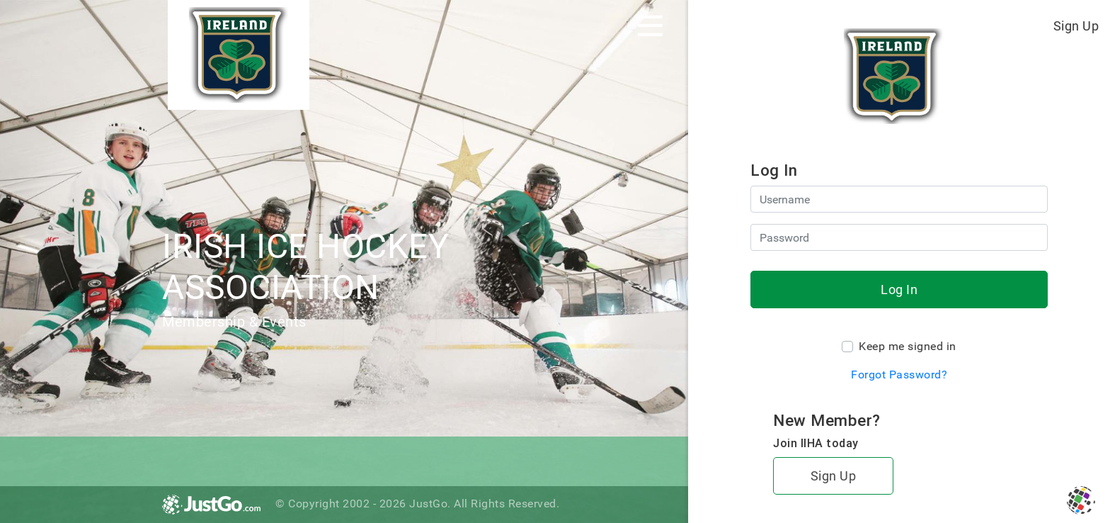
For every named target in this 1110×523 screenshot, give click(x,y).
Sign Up (1076, 25)
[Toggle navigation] (650, 26)
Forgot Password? (899, 374)
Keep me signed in (907, 346)
